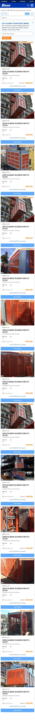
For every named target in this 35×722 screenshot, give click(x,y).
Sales (13, 1)
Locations (4, 1)
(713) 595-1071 (16, 86)
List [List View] (32, 14)
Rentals (22, 1)
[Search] (17, 18)
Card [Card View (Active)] (27, 14)
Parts (31, 1)
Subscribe (6, 38)
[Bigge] (5, 5)
